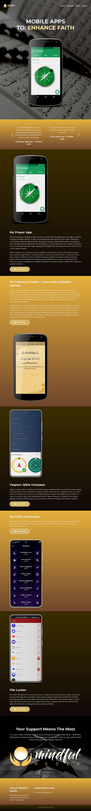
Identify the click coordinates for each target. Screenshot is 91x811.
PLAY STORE (21, 269)
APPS (78, 6)
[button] (78, 135)
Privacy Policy (47, 792)
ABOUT (84, 6)
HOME (63, 5)
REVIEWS (70, 6)
